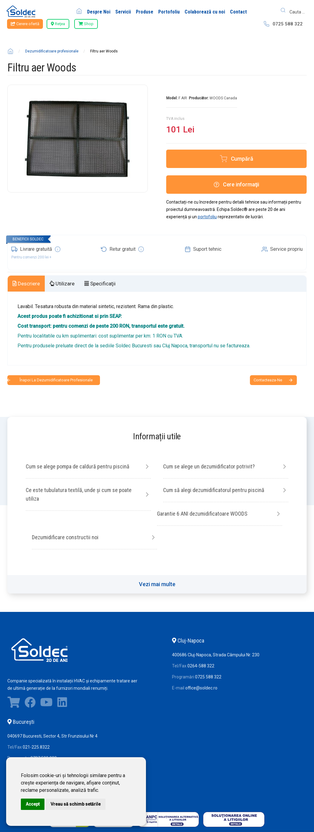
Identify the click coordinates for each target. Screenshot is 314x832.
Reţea (58, 23)
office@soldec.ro (201, 687)
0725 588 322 (288, 24)
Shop (86, 23)
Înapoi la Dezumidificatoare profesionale (56, 380)
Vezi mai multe (157, 584)
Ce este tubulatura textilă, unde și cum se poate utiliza (79, 494)
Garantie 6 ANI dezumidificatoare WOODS (202, 513)
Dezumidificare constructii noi (65, 537)
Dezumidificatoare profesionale (51, 51)
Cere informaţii (236, 184)
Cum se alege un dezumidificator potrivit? (209, 466)
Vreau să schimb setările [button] (76, 804)
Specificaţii (100, 284)
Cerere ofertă (25, 23)
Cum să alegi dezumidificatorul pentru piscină (213, 490)
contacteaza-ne (268, 380)
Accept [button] (33, 804)
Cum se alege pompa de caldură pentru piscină (77, 466)
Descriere (26, 284)
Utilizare (62, 284)
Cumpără (242, 158)
